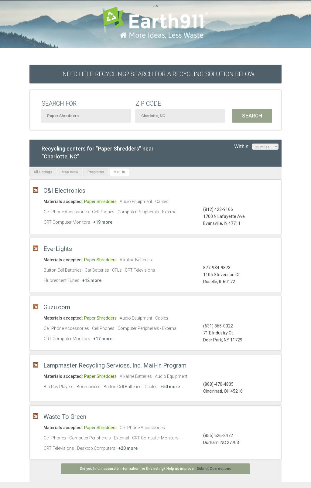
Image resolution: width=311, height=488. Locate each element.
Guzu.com (56, 307)
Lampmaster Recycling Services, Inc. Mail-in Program (114, 365)
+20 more (128, 448)
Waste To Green (64, 416)
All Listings (42, 172)
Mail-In (119, 172)
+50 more (170, 386)
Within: (256, 146)
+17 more (102, 338)
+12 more (91, 280)
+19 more (102, 222)
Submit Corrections (214, 468)
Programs (95, 172)
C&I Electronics (64, 190)
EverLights (57, 248)
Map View (70, 172)
